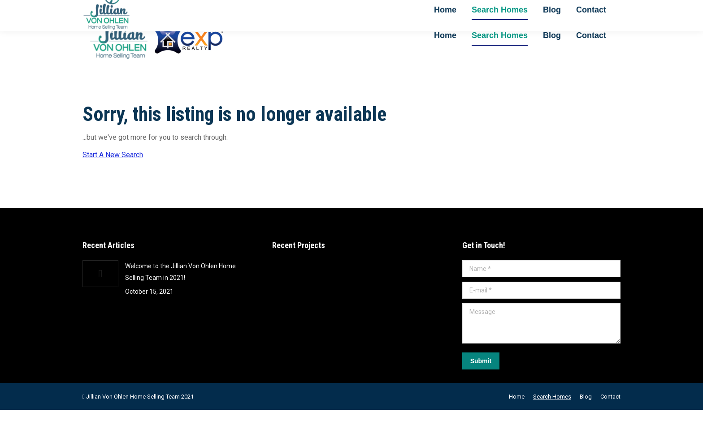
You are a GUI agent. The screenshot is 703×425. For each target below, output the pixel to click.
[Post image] (100, 288)
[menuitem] (445, 50)
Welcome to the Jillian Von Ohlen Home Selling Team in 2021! (180, 287)
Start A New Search (112, 170)
